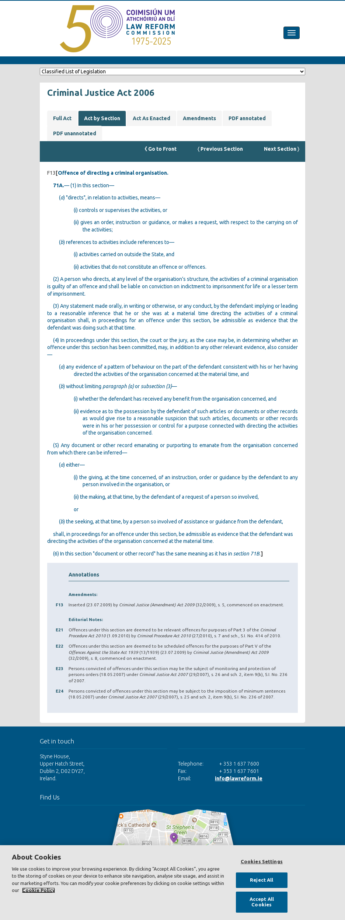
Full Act (62, 118)
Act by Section (102, 118)
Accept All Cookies (262, 901)
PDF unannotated (74, 133)
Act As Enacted (151, 118)
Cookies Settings (262, 861)
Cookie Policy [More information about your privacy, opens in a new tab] (38, 890)
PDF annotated (247, 118)
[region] (172, 882)
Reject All (261, 879)
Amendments (199, 118)
